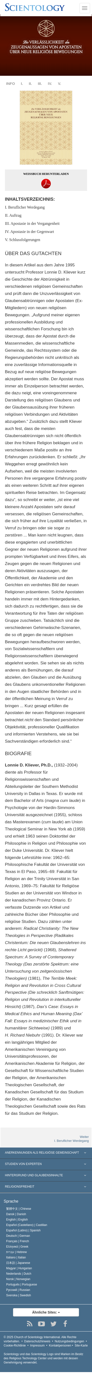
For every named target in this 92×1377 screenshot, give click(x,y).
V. (59, 83)
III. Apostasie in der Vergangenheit (32, 223)
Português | (21, 1284)
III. (40, 83)
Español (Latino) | (23, 1230)
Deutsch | (18, 1236)
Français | (17, 1241)
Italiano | (16, 1257)
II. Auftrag (13, 215)
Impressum (37, 1345)
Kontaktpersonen (60, 1345)
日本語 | (18, 1263)
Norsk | (18, 1279)
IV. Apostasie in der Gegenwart (29, 232)
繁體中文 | (18, 1208)
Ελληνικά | (17, 1246)
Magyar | (19, 1268)
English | (17, 1219)
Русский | (18, 1290)
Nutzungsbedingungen (69, 1341)
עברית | (16, 1252)
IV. (50, 83)
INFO (10, 83)
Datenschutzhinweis (37, 1341)
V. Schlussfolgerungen (22, 240)
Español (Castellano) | (26, 1225)
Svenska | (18, 1295)
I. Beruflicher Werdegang (25, 207)
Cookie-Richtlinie (15, 1345)
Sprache (11, 1201)
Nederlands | (18, 1273)
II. (30, 83)
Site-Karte (81, 1345)
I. (22, 83)
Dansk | (16, 1214)
